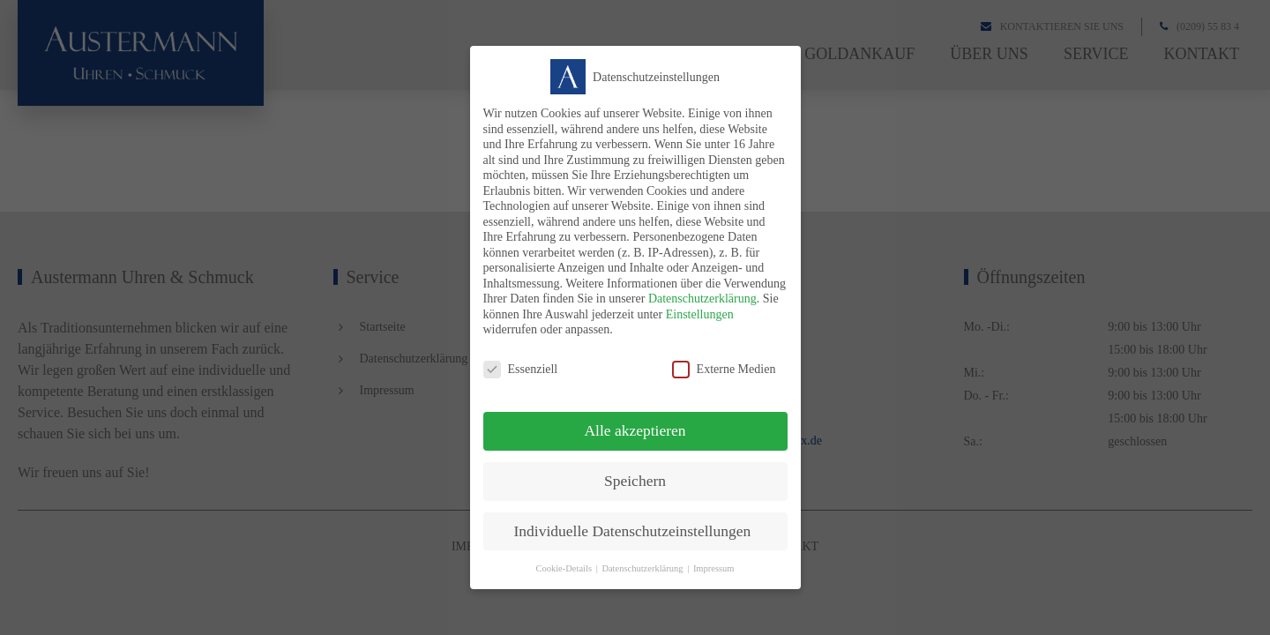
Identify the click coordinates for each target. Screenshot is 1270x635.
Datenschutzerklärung (702, 298)
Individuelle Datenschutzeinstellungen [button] (632, 531)
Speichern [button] (635, 480)
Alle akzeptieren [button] (634, 430)
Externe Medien (724, 369)
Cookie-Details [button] (563, 568)
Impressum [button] (714, 568)
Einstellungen (700, 314)
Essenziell (520, 369)
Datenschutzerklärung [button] (642, 568)
